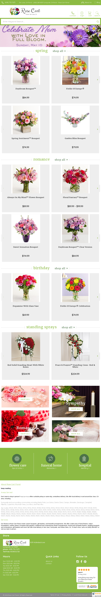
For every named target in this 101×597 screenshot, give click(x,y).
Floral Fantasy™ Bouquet (75, 197)
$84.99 (25, 97)
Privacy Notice (66, 595)
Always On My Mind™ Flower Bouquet (25, 197)
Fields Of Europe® (75, 89)
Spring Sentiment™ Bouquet (26, 138)
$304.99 (26, 373)
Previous (3, 79)
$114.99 (25, 255)
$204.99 (75, 373)
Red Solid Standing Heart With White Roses (26, 366)
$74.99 (75, 97)
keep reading (6, 488)
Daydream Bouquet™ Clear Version (75, 247)
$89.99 (25, 206)
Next (98, 79)
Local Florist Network (80, 595)
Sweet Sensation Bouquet (25, 247)
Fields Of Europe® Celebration (75, 306)
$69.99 (25, 314)
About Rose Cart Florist (11, 484)
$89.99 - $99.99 (75, 206)
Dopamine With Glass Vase (26, 306)
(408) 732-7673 (10, 2)
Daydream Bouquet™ (26, 89)
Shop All (58, 51)
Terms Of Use (54, 595)
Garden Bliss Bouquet (75, 138)
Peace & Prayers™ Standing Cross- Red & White (75, 366)
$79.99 (75, 147)
